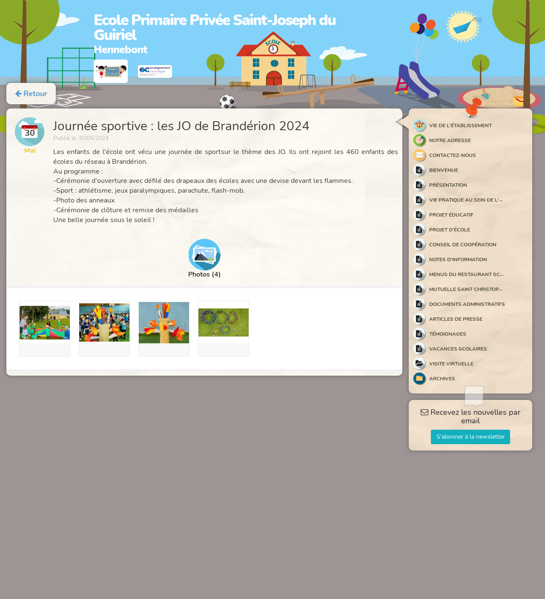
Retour (31, 93)
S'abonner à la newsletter (470, 437)
